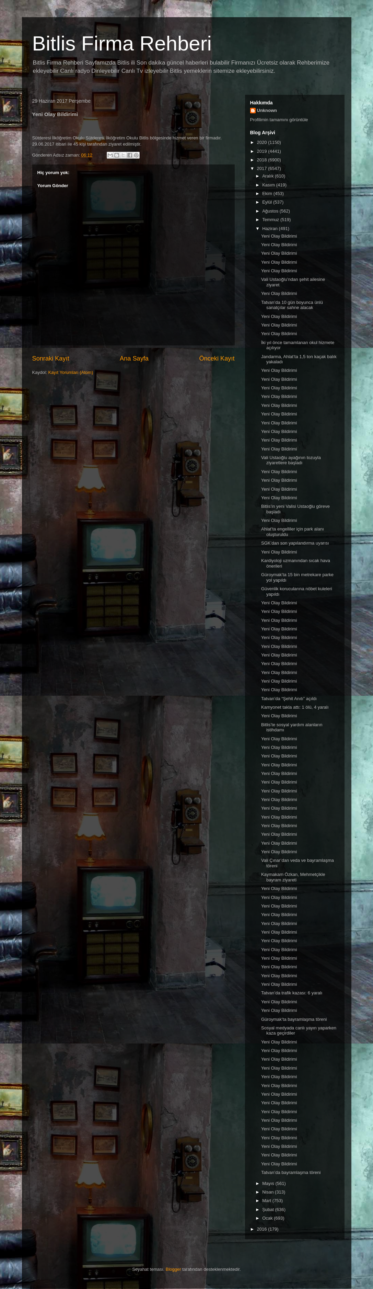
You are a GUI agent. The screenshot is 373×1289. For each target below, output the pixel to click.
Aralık (268, 176)
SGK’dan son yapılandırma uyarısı (295, 543)
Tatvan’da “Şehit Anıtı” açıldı (289, 698)
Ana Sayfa (134, 358)
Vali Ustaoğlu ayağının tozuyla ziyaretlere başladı (291, 460)
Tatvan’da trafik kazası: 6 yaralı (291, 992)
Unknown (267, 110)
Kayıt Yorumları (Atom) (70, 372)
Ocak (268, 1218)
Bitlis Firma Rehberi (122, 43)
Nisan (268, 1192)
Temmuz (271, 219)
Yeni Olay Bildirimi (279, 236)
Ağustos (271, 211)
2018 (262, 159)
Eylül (267, 202)
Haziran (270, 228)
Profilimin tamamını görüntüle (279, 119)
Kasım (269, 184)
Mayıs (268, 1183)
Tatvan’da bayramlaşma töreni (290, 1172)
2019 (262, 151)
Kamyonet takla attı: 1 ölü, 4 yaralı (295, 707)
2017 (262, 168)
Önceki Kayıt (216, 358)
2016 (262, 1229)
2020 (262, 142)
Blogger (173, 1269)
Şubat (268, 1209)
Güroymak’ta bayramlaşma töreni (294, 1019)
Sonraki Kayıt (50, 358)
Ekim (267, 193)
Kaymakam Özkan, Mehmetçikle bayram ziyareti (293, 877)
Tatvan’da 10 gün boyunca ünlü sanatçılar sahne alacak (292, 305)
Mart (267, 1200)
